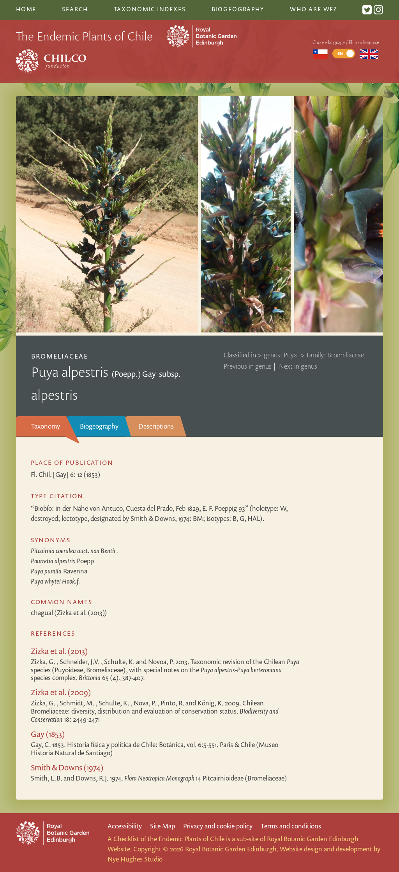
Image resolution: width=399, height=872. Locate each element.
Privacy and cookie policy (217, 825)
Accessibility (125, 825)
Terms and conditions (291, 825)
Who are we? (313, 9)
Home (26, 9)
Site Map (162, 825)
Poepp (62, 560)
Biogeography (99, 426)
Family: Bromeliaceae (335, 354)
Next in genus (298, 366)
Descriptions (156, 426)
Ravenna (59, 570)
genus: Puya (281, 354)
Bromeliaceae (59, 356)
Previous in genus (248, 366)
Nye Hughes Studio (135, 858)
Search (75, 9)
